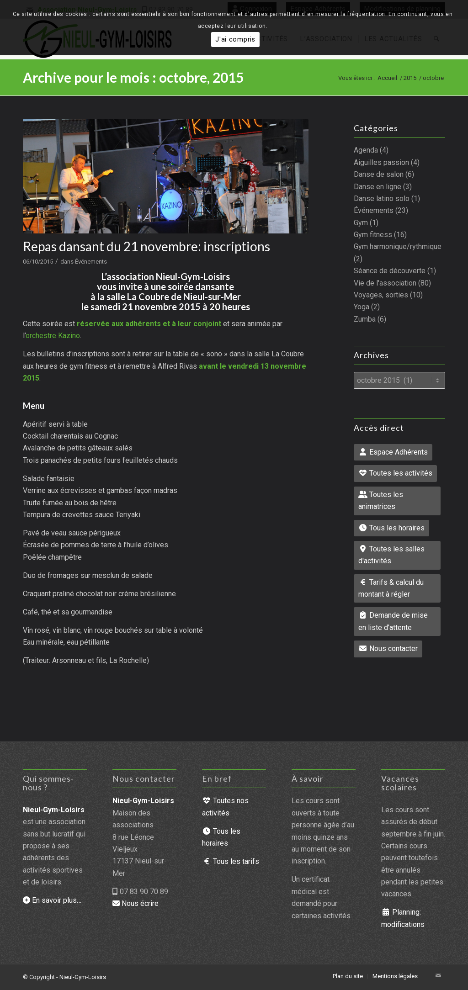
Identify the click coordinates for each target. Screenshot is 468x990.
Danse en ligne (377, 186)
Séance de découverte (389, 270)
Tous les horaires (391, 528)
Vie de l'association (385, 283)
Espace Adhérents (393, 452)
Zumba (365, 319)
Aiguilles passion (381, 162)
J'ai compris (235, 39)
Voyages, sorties (381, 295)
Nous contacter (388, 648)
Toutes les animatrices (380, 500)
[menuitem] (347, 976)
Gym (361, 222)
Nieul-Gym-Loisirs (82, 977)
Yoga (361, 306)
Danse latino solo (382, 198)
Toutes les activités (395, 473)
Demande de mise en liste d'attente (393, 621)
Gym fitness (373, 234)
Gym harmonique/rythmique (397, 246)
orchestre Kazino (53, 335)
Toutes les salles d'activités (391, 555)
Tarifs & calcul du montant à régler (391, 588)
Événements (91, 261)
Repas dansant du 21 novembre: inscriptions (146, 246)
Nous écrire (135, 903)
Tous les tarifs (230, 861)
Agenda (366, 150)
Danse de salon (379, 174)
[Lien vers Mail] (438, 976)
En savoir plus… (52, 900)
